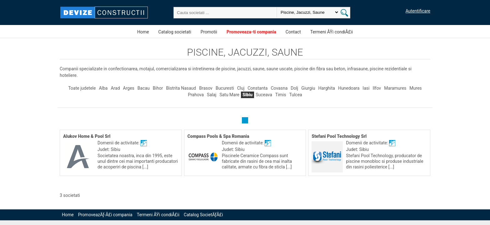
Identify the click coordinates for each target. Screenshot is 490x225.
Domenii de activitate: (119, 142)
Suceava (264, 94)
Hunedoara (348, 88)
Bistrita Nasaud (181, 88)
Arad (115, 88)
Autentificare (418, 10)
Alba (103, 88)
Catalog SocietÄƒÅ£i (203, 214)
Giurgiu (308, 88)
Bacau (144, 88)
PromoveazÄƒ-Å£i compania (105, 214)
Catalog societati (174, 31)
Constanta (258, 88)
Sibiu (247, 94)
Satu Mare (229, 94)
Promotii (209, 31)
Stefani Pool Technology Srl (339, 136)
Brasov (205, 88)
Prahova (196, 94)
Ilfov (376, 88)
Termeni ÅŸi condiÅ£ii (331, 31)
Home (143, 31)
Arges (128, 88)
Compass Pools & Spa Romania (218, 136)
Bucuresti (225, 88)
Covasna (279, 88)
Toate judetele (82, 88)
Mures (415, 88)
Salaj (211, 94)
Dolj (294, 88)
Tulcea (295, 94)
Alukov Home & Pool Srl (86, 136)
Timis (280, 94)
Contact (293, 31)
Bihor (158, 88)
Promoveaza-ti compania (251, 31)
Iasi (365, 88)
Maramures (395, 88)
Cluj (241, 88)
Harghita (326, 88)
